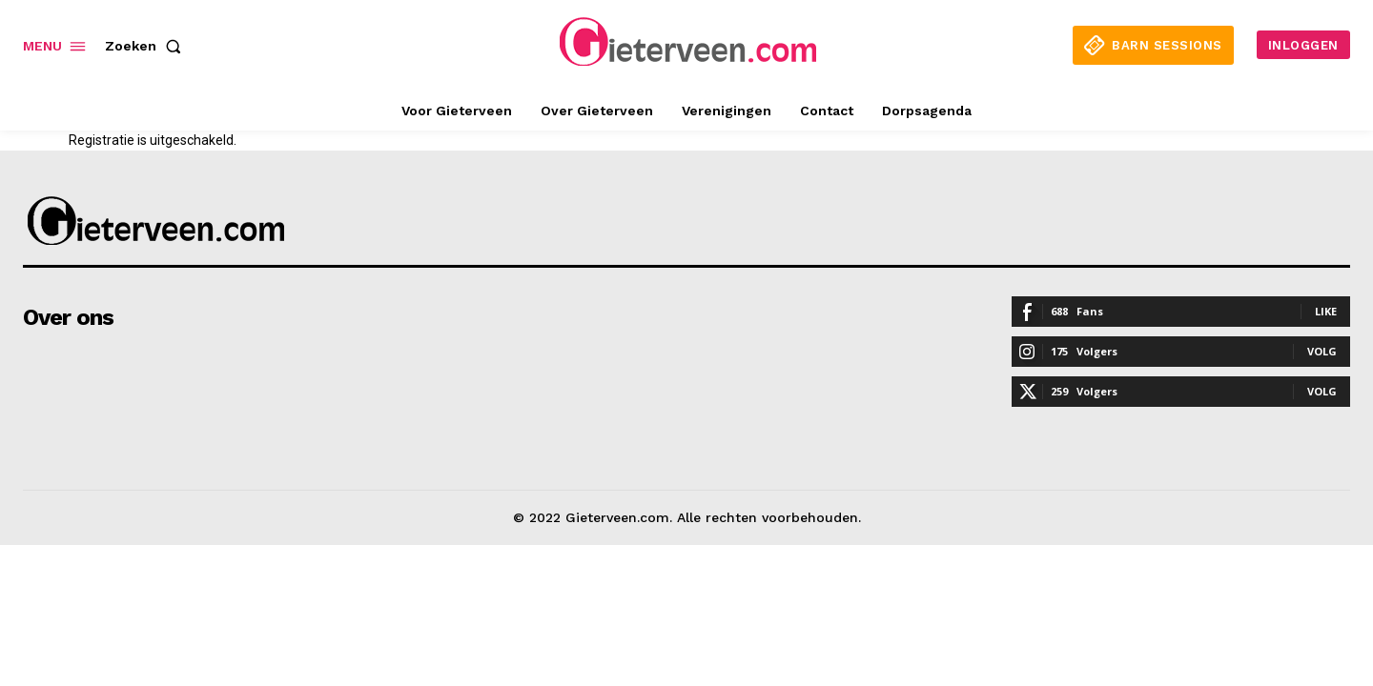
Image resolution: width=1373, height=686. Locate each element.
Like (1326, 311)
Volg (1322, 351)
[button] (147, 46)
